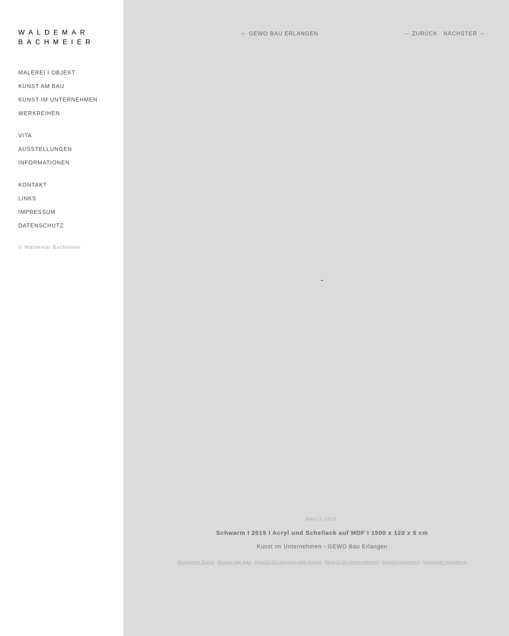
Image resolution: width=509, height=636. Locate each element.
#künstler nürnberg (445, 562)
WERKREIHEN (39, 113)
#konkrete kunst (195, 562)
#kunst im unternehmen (352, 562)
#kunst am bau (234, 562)
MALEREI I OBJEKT (47, 72)
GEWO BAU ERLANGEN (285, 33)
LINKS (27, 198)
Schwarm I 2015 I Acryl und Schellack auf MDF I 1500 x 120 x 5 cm (322, 532)
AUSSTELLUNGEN (45, 149)
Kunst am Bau (41, 86)
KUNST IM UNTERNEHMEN (57, 99)
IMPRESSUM (37, 212)
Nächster (460, 33)
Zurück (424, 33)
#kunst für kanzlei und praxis (288, 562)
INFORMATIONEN (44, 162)
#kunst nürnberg (401, 562)
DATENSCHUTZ (41, 225)
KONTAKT (32, 185)
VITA (25, 135)
